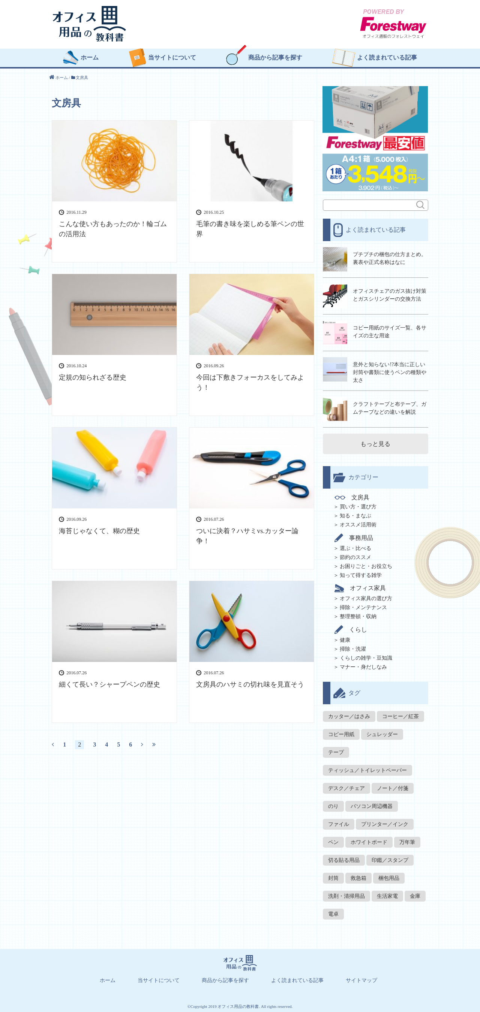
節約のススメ (355, 556)
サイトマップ (361, 979)
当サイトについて (172, 58)
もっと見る (375, 443)
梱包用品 (388, 877)
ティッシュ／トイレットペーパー (367, 769)
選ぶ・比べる (355, 547)
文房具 (352, 497)
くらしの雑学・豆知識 (366, 657)
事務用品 (354, 537)
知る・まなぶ (355, 515)
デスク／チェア (346, 787)
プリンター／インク (384, 823)
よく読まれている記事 (387, 58)
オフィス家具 (360, 587)
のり (333, 805)
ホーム (90, 58)
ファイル (338, 823)
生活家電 (387, 895)
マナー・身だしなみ (363, 666)
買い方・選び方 (358, 506)
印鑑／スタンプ (390, 859)
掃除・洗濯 (353, 648)
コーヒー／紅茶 (400, 715)
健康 (345, 639)
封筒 (333, 877)
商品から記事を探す (275, 58)
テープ (336, 751)
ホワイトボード (369, 841)
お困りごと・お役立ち (366, 565)
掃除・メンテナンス (363, 607)
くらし (351, 628)
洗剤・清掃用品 (346, 895)
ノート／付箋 (392, 787)
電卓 (333, 913)
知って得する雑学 (361, 574)
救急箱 (358, 877)
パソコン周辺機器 (372, 805)
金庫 (415, 895)
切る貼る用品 (344, 859)
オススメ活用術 (358, 524)
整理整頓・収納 (358, 616)
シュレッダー (382, 733)
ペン (333, 841)
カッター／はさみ (349, 715)
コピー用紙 (341, 733)
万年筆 (407, 841)
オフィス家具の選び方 (366, 598)
